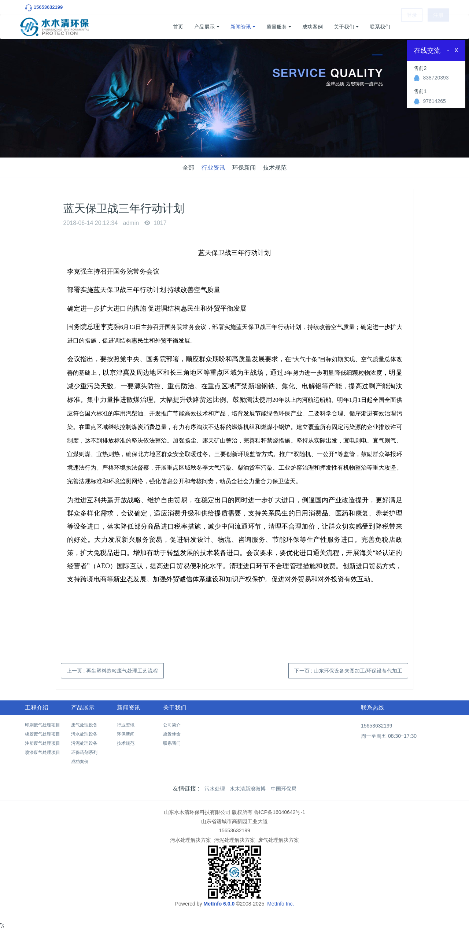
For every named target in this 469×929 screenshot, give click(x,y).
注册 (438, 27)
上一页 (112, 671)
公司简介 (172, 725)
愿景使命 (172, 734)
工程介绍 (36, 707)
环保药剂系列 (84, 752)
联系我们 (380, 27)
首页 (178, 27)
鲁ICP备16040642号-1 (279, 812)
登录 (412, 27)
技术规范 (275, 167)
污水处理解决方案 (190, 840)
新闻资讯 (240, 27)
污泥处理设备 (84, 743)
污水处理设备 (84, 734)
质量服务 (276, 27)
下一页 (348, 671)
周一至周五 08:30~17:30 (389, 736)
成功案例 (312, 27)
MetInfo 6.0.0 (218, 904)
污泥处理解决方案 (234, 840)
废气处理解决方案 (278, 840)
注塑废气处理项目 (42, 743)
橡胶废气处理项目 (42, 734)
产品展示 (204, 27)
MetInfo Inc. (280, 904)
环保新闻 (244, 167)
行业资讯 (213, 167)
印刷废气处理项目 (42, 725)
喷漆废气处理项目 (42, 752)
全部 (188, 167)
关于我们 (344, 27)
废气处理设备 (84, 725)
